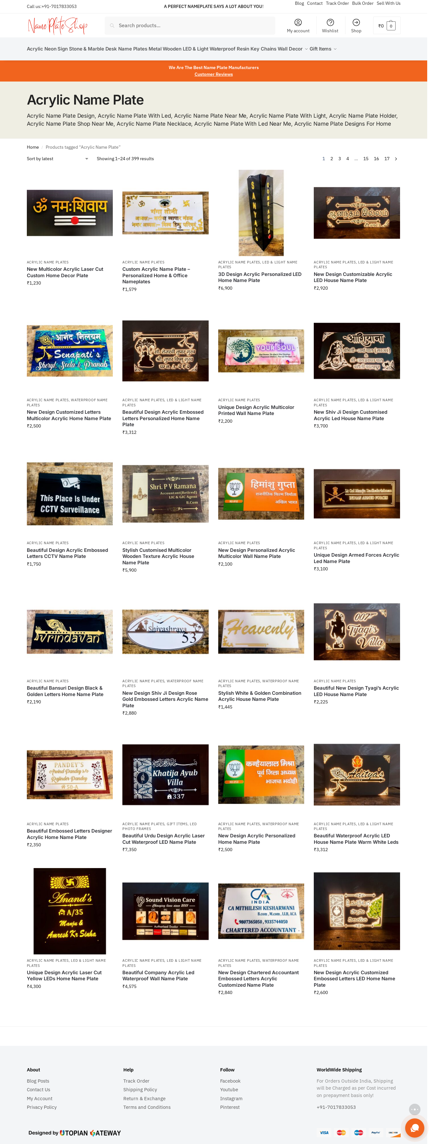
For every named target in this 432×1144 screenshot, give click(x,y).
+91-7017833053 (59, 6)
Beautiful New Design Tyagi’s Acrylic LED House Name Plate (356, 687)
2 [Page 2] (331, 155)
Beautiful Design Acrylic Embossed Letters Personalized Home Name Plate (163, 414)
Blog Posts (38, 1077)
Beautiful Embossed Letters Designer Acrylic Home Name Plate (69, 830)
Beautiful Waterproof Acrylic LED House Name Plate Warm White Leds (356, 835)
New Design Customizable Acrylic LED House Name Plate (353, 273)
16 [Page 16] (376, 155)
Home (33, 143)
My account (298, 26)
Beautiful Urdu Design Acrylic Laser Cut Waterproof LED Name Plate (163, 835)
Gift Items (177, 820)
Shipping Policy (140, 1086)
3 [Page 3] (339, 155)
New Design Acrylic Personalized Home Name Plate (256, 835)
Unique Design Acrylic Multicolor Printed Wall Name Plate (256, 407)
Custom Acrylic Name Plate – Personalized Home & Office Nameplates (156, 271)
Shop (356, 26)
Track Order (136, 1077)
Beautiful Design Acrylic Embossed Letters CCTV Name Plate (67, 549)
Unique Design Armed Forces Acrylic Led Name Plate (356, 554)
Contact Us (38, 1086)
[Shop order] (58, 155)
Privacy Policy (42, 1104)
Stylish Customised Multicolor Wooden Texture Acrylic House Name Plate (158, 552)
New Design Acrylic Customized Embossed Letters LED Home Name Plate (354, 975)
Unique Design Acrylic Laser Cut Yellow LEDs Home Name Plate (64, 972)
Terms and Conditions (147, 1104)
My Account (39, 1095)
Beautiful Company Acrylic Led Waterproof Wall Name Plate (158, 972)
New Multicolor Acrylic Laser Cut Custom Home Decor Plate (65, 268)
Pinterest (230, 1104)
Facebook (230, 1077)
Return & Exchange (144, 1095)
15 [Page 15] (365, 155)
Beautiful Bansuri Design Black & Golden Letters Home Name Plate (65, 687)
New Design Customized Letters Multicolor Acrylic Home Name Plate (69, 411)
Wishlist (330, 26)
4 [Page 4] (347, 155)
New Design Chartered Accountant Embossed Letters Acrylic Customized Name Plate (258, 975)
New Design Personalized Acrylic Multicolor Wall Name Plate (256, 549)
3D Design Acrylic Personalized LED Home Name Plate (260, 273)
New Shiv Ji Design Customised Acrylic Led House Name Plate (350, 411)
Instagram (231, 1095)
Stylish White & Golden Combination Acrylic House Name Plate (259, 692)
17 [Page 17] (387, 155)
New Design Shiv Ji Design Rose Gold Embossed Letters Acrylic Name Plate (165, 695)
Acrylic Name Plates (48, 258)
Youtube (229, 1086)
